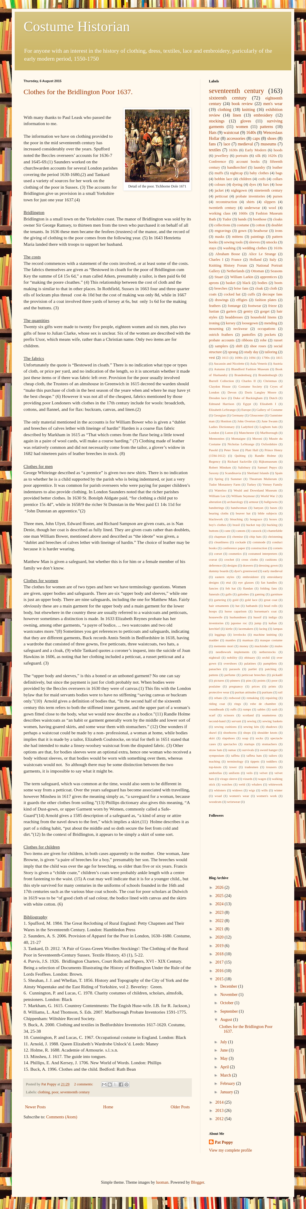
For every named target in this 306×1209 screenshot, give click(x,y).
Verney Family (272, 484)
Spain (278, 473)
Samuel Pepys (267, 467)
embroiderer (251, 577)
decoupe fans (272, 294)
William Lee (217, 496)
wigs (252, 790)
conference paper (233, 548)
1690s (239, 357)
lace (227, 144)
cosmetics (235, 553)
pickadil (277, 675)
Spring (218, 479)
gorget (265, 311)
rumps (247, 709)
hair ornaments (219, 605)
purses (277, 196)
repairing (271, 698)
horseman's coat (266, 611)
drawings (222, 300)
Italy (273, 260)
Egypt (247, 404)
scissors (229, 715)
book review (242, 104)
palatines (250, 663)
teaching (214, 761)
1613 (225, 357)
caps (256, 138)
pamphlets (270, 663)
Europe (246, 409)
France (236, 260)
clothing (44, 1092)
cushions (271, 559)
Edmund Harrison (221, 404)
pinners (235, 680)
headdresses (234, 317)
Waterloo (220, 490)
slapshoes (228, 738)
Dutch (273, 398)
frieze (272, 306)
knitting (248, 109)
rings (237, 703)
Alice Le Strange (262, 254)
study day (251, 352)
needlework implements (233, 652)
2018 (220, 954)
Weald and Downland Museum (255, 490)
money (244, 646)
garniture (276, 594)
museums (268, 144)
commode (258, 542)
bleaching (236, 519)
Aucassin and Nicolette (229, 363)
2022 (220, 921)
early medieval (272, 571)
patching (271, 669)
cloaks (277, 219)
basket (230, 283)
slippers (269, 202)
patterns (266, 126)
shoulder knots (267, 732)
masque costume (271, 640)
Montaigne (238, 438)
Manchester (246, 432)
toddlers (271, 761)
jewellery (222, 156)
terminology (235, 761)
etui (228, 582)
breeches (220, 288)
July (224, 1042)
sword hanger (269, 750)
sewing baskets (272, 721)
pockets (270, 335)
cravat (213, 559)
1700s (266, 357)
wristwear (233, 801)
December (229, 986)
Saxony (214, 473)
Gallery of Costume (269, 409)
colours (219, 184)
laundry (259, 167)
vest (212, 358)
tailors (273, 755)
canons (240, 530)
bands (242, 219)
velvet (263, 773)
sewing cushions (225, 726)
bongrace (256, 519)
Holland (256, 260)
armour (253, 502)
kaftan (273, 623)
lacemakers (246, 628)
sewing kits (251, 726)
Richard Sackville (239, 461)
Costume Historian (77, 26)
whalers (257, 784)
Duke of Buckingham (247, 398)
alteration (215, 502)
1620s (272, 156)
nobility (232, 657)
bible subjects (267, 513)
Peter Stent (231, 450)
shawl (213, 732)
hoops (213, 611)
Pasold (213, 450)
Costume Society (250, 386)
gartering (220, 600)
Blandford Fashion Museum (250, 369)
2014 (220, 1102)
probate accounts (222, 340)
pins (249, 680)
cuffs (251, 294)
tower (233, 767)
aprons (214, 283)
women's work (267, 796)
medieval (245, 144)
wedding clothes (254, 248)
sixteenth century (228, 98)
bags (279, 173)
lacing (263, 628)
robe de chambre (263, 703)
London (214, 432)
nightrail (214, 657)
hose (279, 184)
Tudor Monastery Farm (224, 484)
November (229, 994)
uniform (234, 773)
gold (235, 600)
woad (218, 796)
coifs (261, 179)
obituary (249, 657)
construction (259, 548)
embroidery (263, 115)
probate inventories (250, 196)
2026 (220, 887)
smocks (271, 242)
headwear (261, 231)
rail (280, 692)
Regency (214, 461)
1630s (233, 150)
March (226, 1075)
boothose (259, 219)
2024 (220, 904)
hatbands (252, 605)
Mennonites (216, 438)
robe (263, 340)
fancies (213, 588)
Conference (217, 162)
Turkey (251, 484)
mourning (216, 329)
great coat (270, 600)
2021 (220, 929)
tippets (254, 761)
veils (249, 773)
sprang (233, 352)
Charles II (249, 381)
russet (278, 340)
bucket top (253, 525)
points (261, 680)
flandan (248, 588)
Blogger (197, 1182)
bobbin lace (223, 179)
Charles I (216, 260)
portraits (242, 156)
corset (218, 553)
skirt (212, 738)
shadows (271, 726)
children (245, 179)
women (242, 126)
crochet (229, 559)
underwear (252, 208)
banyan (258, 507)
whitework (275, 784)
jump (258, 623)
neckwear (240, 329)
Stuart (218, 277)
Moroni (257, 438)
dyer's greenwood (245, 571)
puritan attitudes (245, 692)
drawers (248, 565)
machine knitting (265, 634)
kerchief (214, 628)
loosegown (250, 323)
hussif (258, 617)
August (226, 1019)
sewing (252, 721)
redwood (234, 698)
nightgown (239, 190)
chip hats (255, 536)
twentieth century (222, 208)
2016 (220, 971)
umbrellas (215, 773)
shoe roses (258, 346)
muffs (218, 173)
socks (259, 738)
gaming (260, 594)
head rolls (270, 605)
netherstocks (267, 652)
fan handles (269, 582)
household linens (264, 317)
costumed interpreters (262, 553)
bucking (272, 525)
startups (249, 744)
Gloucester (257, 415)
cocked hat (232, 294)
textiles (215, 150)
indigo (273, 617)
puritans (267, 692)
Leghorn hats (268, 427)
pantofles (248, 335)
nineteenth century (269, 190)
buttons (214, 530)
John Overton (246, 421)
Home (108, 1107)
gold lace (251, 600)
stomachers (269, 744)
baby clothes (259, 173)
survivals (248, 750)
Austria (277, 363)
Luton (229, 432)
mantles (230, 640)
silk (258, 156)
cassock (256, 530)
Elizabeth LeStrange (222, 409)
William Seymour (243, 496)
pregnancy (236, 686)
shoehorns (230, 732)
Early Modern (255, 150)
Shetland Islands (258, 473)
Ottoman (257, 271)
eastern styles (224, 577)
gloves (245, 121)
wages (262, 778)
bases (273, 507)
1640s (251, 132)
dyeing (237, 184)
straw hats (215, 750)
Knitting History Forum (228, 265)
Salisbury (244, 467)
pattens (213, 675)
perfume (229, 675)
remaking (253, 698)
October (227, 1003)
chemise (237, 536)
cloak (259, 288)
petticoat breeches (254, 675)
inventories (216, 623)
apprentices (268, 277)
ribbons (247, 340)
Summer (236, 479)
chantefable (275, 530)
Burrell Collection (221, 381)
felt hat (231, 588)
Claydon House (219, 386)
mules (278, 646)
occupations (266, 329)
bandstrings (216, 507)
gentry (248, 311)
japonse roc (239, 623)
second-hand (217, 721)
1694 (252, 357)
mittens (237, 237)
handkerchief (237, 167)
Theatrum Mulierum (263, 479)
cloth (273, 288)
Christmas (270, 381)
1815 (279, 357)
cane (227, 530)
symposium (216, 755)
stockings (216, 121)
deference (215, 565)
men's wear (272, 104)
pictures (219, 680)
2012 (220, 1119)
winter (278, 790)
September (229, 1011)
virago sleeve (228, 778)
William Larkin (241, 277)
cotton (260, 225)
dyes (252, 184)
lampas (277, 628)
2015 (220, 979)
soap (245, 738)
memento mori (224, 646)
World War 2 (269, 496)
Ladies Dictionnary (222, 427)
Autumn (219, 369)
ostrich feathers (221, 335)
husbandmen (238, 617)
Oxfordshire (269, 444)
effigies (241, 300)
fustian (214, 311)
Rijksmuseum (268, 461)
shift (239, 346)
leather (277, 167)
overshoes (230, 663)
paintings (257, 237)
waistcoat (231, 132)
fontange (234, 306)
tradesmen (251, 767)
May (224, 1058)
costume (243, 225)
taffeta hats (254, 755)
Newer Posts (35, 1107)
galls (228, 594)
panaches (215, 669)
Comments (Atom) (61, 1117)
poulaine (214, 686)
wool (272, 208)
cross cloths (250, 559)
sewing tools (233, 242)
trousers (271, 767)
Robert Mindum (220, 467)
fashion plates (265, 300)
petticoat (221, 196)
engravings (223, 231)
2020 (220, 937)
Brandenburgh (267, 375)
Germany (238, 415)
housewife (215, 617)
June (224, 1050)
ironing (214, 323)
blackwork (216, 519)
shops (247, 732)
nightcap (236, 173)
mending (270, 323)
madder (214, 640)
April (225, 1067)
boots (278, 283)
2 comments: (84, 1084)
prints (272, 686)
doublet (276, 225)
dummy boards (219, 571)
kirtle (229, 628)
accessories (236, 138)
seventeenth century (75, 1092)
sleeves (254, 242)
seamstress (269, 715)
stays (212, 248)
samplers (221, 346)
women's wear (239, 796)
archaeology (235, 502)
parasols (234, 669)
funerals (214, 594)
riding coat (217, 703)
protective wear (219, 692)
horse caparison (236, 611)
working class (219, 213)
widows (237, 790)
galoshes (243, 594)
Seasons (276, 271)
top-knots (215, 767)
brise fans (241, 288)
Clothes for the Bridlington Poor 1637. (78, 92)
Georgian (220, 415)
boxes (273, 519)
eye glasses (246, 582)
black (246, 283)
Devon (232, 392)
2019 (220, 946)
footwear (254, 306)
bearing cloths (218, 513)
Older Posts (180, 1107)
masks (219, 237)
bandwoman (239, 507)
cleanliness (221, 542)
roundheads (216, 709)
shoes (271, 138)
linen (237, 115)
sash (274, 709)
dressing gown (268, 565)
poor (55, 1092)
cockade (240, 542)
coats (213, 294)
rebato (218, 698)
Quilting (240, 455)
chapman (220, 536)
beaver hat (243, 513)
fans (212, 144)
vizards (247, 778)
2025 (220, 896)
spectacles (230, 744)
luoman (162, 1182)
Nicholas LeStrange (240, 444)
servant (236, 721)
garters (231, 311)
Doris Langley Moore (260, 392)
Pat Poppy (224, 1142)
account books (248, 162)
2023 (220, 912)
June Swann (270, 421)
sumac (232, 750)
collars (277, 179)
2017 (220, 962)
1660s (243, 213)
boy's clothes (217, 525)
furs (266, 184)
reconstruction (226, 202)
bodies (262, 283)
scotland (248, 715)
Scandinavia (233, 473)
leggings (220, 634)
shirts (251, 202)
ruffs (233, 709)
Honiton (226, 421)
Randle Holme (265, 455)
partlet (252, 669)
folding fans (268, 588)
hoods (278, 150)
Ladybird (247, 427)
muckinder (262, 646)
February (228, 1083)
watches (227, 784)
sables (261, 709)
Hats (213, 132)
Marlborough (268, 432)
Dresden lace (218, 398)
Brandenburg (243, 375)
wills (264, 790)
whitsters (220, 790)
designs (232, 565)
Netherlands (236, 271)
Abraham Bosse (227, 254)
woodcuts (215, 801)
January (227, 1092)
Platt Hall (251, 450)
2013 (220, 1110)
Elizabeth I (268, 404)
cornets (277, 548)
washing (229, 248)
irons (278, 231)
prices (256, 686)
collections (222, 225)
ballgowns (271, 502)
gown (242, 231)
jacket (219, 190)
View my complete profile (230, 1150)
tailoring (271, 352)
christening (275, 536)
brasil (236, 525)
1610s (278, 248)
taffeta (235, 755)
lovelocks (239, 634)
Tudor (226, 219)
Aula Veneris (258, 363)
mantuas (247, 640)
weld (242, 784)
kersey (231, 323)
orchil (266, 657)
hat (237, 605)
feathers (215, 306)
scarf (212, 715)
